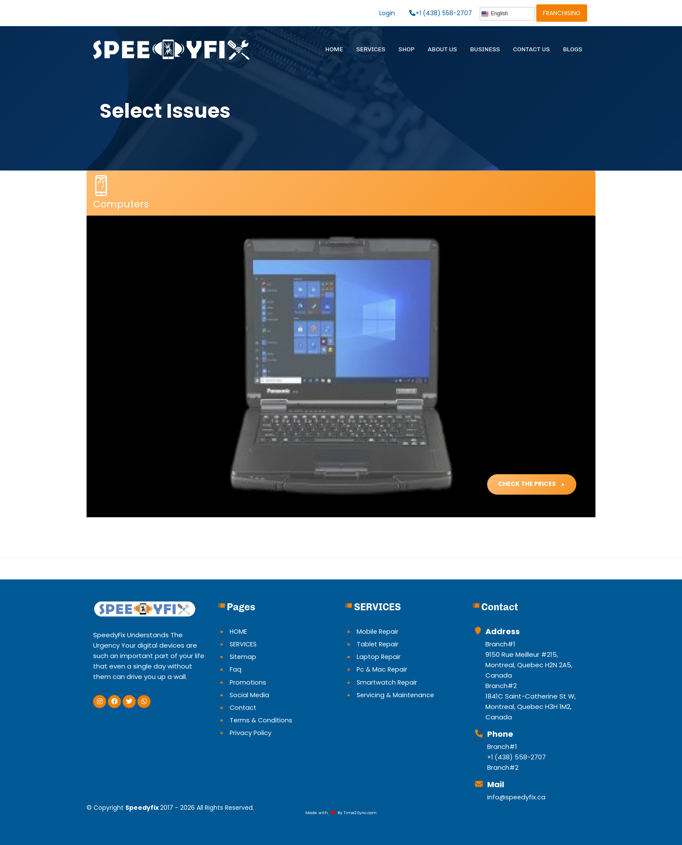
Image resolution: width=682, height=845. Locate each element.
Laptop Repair (379, 656)
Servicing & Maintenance (396, 694)
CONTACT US (531, 49)
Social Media (250, 694)
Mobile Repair (378, 631)
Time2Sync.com (360, 812)
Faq (235, 669)
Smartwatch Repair (388, 681)
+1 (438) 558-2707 (440, 13)
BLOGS (572, 49)
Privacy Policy (251, 732)
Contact (243, 707)
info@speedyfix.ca (517, 797)
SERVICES (370, 49)
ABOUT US (442, 49)
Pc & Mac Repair (382, 669)
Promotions (248, 681)
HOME (334, 49)
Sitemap (243, 656)
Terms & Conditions (262, 719)
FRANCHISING (562, 13)
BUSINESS (485, 49)
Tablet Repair (378, 644)
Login (386, 13)
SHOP (406, 49)
